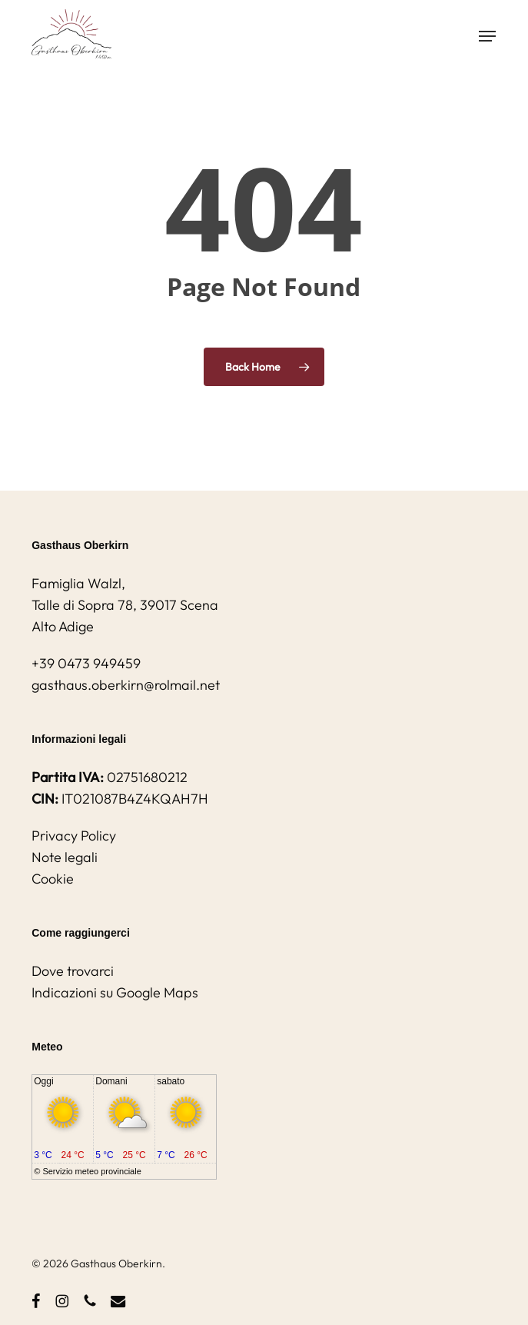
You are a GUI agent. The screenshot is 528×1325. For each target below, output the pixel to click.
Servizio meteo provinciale (91, 1171)
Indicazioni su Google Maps (115, 992)
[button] (487, 36)
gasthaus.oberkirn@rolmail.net (126, 685)
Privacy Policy (74, 835)
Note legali (65, 857)
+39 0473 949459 (86, 663)
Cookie (53, 878)
